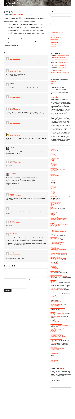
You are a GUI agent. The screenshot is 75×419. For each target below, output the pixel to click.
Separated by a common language (58, 203)
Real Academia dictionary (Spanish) (58, 269)
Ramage (52, 392)
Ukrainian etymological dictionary (57, 350)
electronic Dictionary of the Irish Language (59, 278)
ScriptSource (53, 226)
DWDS (52, 247)
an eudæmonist (54, 158)
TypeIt (52, 218)
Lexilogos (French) (54, 265)
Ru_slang (53, 326)
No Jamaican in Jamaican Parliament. (58, 32)
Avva (52, 159)
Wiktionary (53, 215)
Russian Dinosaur (54, 176)
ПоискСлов (53, 311)
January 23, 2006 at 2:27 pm (16, 97)
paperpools (53, 168)
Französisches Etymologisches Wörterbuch (59, 268)
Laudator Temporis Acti (55, 182)
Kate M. (11, 108)
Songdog (52, 151)
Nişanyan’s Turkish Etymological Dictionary (59, 364)
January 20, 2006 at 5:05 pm (16, 59)
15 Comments (21, 14)
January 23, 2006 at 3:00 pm (16, 109)
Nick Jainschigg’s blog (55, 389)
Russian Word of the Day (56, 346)
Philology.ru (53, 319)
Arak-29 (52, 285)
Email (28, 283)
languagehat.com (8, 3)
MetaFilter (53, 157)
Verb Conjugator (54, 286)
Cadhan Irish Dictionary (55, 279)
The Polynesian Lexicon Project (57, 366)
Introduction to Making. (55, 42)
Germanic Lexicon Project (56, 239)
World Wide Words (54, 287)
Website (28, 287)
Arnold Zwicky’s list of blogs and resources (59, 210)
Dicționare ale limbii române (56, 276)
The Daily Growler (54, 154)
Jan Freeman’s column (58, 380)
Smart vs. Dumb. (54, 44)
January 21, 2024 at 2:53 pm (16, 254)
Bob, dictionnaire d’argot (56, 260)
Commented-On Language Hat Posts (58, 80)
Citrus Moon (53, 390)
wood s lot (53, 155)
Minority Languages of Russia (57, 325)
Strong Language (54, 205)
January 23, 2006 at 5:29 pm (16, 135)
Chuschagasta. (54, 33)
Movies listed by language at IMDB (58, 373)
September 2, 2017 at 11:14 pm (16, 195)
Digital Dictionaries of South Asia (57, 361)
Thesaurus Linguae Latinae (56, 255)
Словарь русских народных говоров (58, 337)
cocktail (17, 151)
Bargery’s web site (54, 370)
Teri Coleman (12, 233)
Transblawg (53, 164)
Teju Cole (63, 398)
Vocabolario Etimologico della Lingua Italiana (60, 272)
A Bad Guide (53, 170)
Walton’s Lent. (53, 46)
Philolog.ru (53, 321)
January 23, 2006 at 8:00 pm (16, 149)
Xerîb (52, 72)
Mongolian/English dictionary (56, 359)
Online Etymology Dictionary (56, 289)
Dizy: (52, 273)
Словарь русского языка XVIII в (57, 343)
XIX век (52, 177)
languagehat (14, 14)
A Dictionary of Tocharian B (56, 354)
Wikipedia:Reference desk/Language (58, 222)
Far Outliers (53, 166)
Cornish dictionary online (56, 283)
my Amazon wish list (55, 100)
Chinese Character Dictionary (57, 355)
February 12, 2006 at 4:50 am (16, 174)
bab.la (52, 217)
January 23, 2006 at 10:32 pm (16, 162)
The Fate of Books (54, 186)
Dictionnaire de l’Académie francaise (58, 261)
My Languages (54, 84)
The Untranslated (54, 184)
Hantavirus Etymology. (55, 47)
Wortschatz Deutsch (55, 244)
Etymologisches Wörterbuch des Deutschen (59, 246)
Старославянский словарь (56, 340)
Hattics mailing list (54, 385)
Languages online (54, 375)
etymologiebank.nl (54, 250)
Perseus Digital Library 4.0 (56, 291)
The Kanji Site (53, 358)
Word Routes (53, 199)
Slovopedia (53, 305)
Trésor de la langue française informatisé (59, 258)
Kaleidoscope (53, 152)
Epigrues (52, 165)
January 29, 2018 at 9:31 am (16, 222)
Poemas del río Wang (55, 172)
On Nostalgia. (53, 35)
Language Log (53, 191)
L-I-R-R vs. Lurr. (54, 40)
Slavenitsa (53, 322)
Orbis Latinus (53, 304)
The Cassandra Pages (55, 162)
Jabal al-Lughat (54, 194)
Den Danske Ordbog (55, 251)
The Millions (53, 187)
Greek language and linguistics (57, 296)
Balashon (52, 202)
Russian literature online (55, 330)
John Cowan (12, 194)
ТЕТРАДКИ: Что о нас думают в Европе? (59, 175)
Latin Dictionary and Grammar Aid (57, 254)
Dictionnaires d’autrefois (55, 267)
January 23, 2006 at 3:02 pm (16, 123)
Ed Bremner (12, 173)
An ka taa (52, 368)
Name (28, 279)
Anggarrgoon (53, 192)
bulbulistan (53, 196)
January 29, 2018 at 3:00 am (16, 209)
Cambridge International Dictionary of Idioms (60, 231)
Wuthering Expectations (55, 179)
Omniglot (52, 225)
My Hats (52, 86)
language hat (12, 121)
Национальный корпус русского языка (59, 332)
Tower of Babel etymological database (58, 290)
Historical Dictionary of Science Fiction (58, 376)
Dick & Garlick (53, 195)
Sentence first (53, 200)
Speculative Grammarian (56, 377)
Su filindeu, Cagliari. (55, 39)
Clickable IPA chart (54, 219)
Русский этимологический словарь (58, 312)
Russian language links (55, 329)
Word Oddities (53, 379)
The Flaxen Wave (54, 173)
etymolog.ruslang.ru (55, 316)
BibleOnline (53, 228)
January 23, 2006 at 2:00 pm (16, 85)
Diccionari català (54, 271)
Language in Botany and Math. (57, 37)
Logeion (52, 293)
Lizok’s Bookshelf (54, 169)
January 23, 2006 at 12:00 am (16, 71)
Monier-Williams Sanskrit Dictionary (58, 362)
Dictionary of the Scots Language (57, 240)
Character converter (55, 382)
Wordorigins (53, 221)
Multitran (52, 211)
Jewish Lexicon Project (55, 229)
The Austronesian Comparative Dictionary (59, 365)
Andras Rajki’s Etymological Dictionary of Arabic (60, 237)
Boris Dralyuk (53, 180)
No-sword (52, 161)
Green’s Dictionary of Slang (56, 214)
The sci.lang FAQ (54, 224)
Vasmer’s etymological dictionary (57, 328)
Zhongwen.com (54, 357)
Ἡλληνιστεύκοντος (54, 198)
